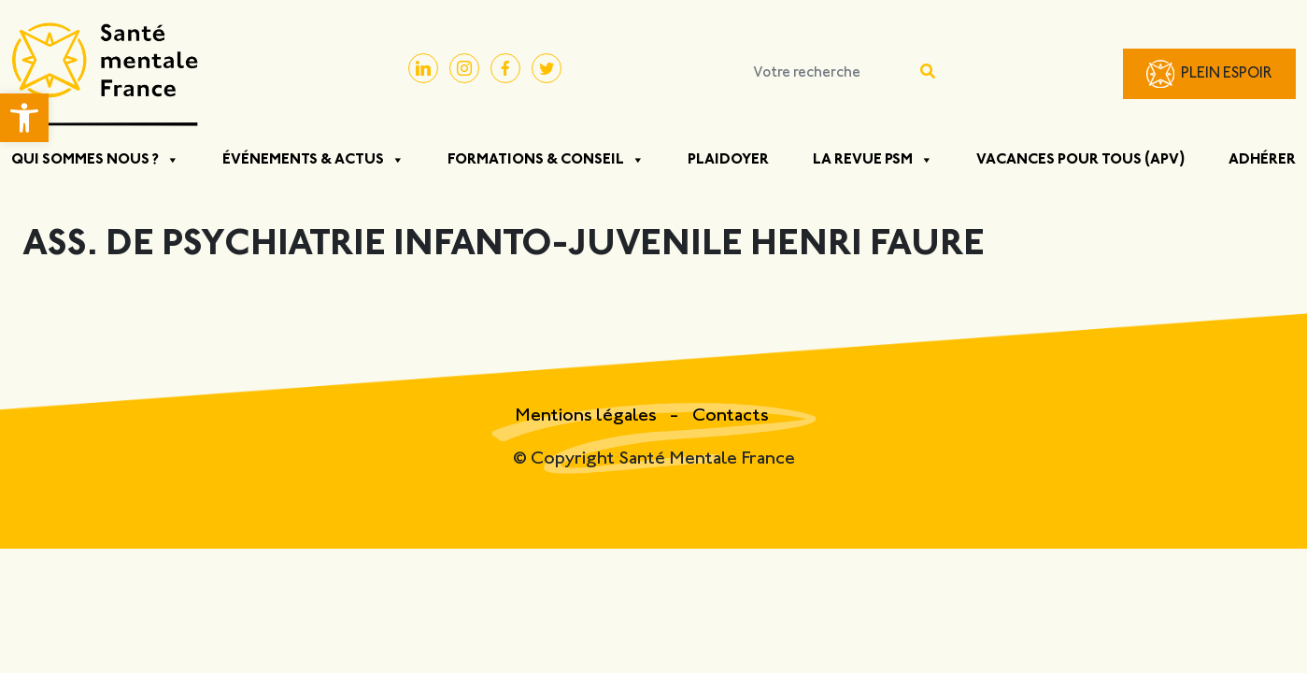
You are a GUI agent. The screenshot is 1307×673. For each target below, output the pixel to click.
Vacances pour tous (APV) (1081, 159)
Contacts (730, 416)
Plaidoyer (728, 159)
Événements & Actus (313, 160)
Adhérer (1262, 159)
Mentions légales (588, 416)
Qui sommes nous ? (95, 160)
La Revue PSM (873, 160)
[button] (24, 117)
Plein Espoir (1226, 74)
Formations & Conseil (546, 160)
